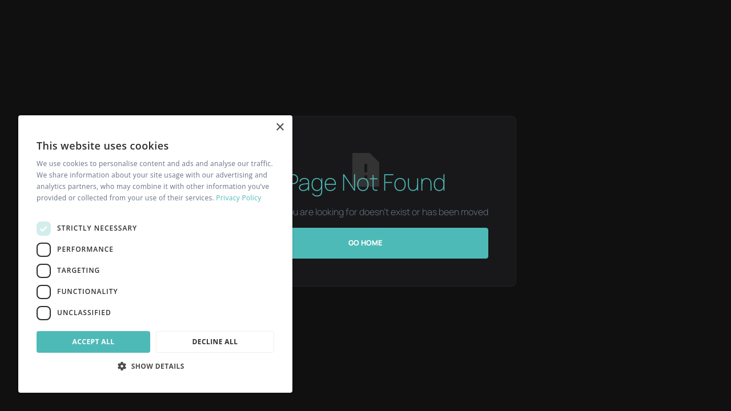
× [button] (279, 127)
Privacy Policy (238, 198)
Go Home (365, 242)
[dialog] (155, 254)
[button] (155, 366)
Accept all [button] (94, 341)
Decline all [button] (215, 341)
